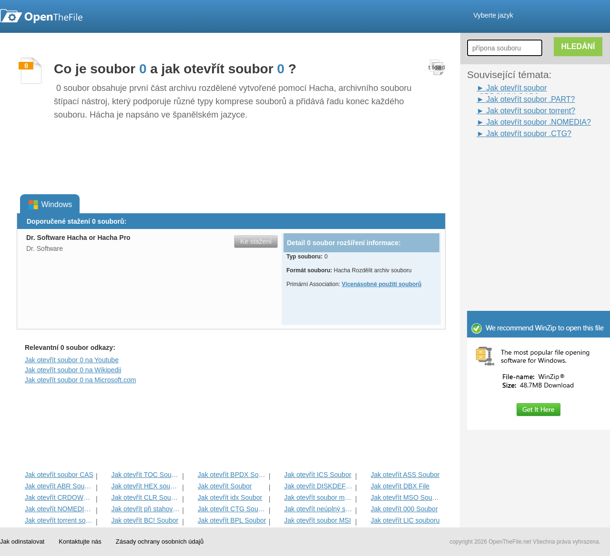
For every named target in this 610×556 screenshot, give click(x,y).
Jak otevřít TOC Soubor (145, 474)
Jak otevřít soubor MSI (317, 520)
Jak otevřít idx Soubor (230, 497)
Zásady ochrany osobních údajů (159, 541)
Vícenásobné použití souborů (381, 284)
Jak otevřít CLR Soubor (145, 497)
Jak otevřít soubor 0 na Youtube (72, 360)
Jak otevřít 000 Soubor (404, 509)
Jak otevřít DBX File (400, 486)
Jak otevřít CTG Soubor (232, 509)
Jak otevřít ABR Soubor (59, 486)
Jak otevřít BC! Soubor (144, 520)
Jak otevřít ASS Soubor (405, 474)
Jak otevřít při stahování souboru (145, 509)
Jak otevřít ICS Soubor (317, 474)
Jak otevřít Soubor (225, 486)
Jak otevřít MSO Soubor (405, 497)
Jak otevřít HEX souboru (145, 486)
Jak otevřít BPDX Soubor (232, 474)
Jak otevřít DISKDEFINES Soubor (318, 486)
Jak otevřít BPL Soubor (232, 520)
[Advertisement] (524, 160)
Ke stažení (256, 241)
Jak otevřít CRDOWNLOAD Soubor (59, 497)
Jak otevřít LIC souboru (405, 520)
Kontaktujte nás (80, 541)
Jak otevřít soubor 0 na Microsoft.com (80, 380)
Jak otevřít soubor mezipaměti (318, 497)
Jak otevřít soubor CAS (59, 474)
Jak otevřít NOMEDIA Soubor (59, 509)
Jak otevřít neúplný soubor (318, 509)
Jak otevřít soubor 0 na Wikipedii (73, 370)
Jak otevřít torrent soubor (59, 520)
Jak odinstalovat (22, 541)
